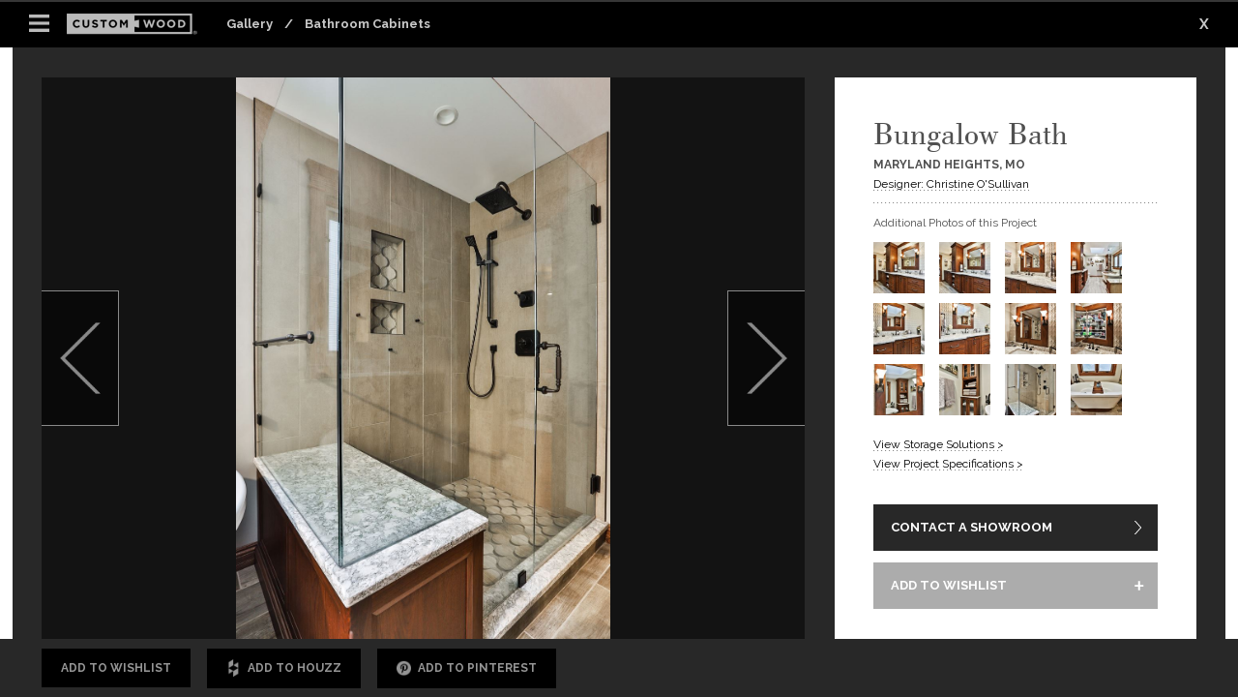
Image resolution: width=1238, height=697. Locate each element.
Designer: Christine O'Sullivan (951, 184)
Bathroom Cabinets (367, 23)
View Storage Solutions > (938, 444)
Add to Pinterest (467, 668)
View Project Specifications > (948, 463)
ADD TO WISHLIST (949, 585)
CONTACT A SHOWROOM (971, 527)
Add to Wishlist (116, 668)
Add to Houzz (283, 668)
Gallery (249, 23)
